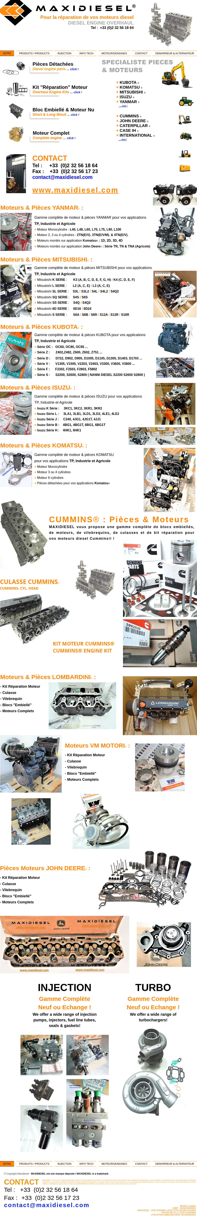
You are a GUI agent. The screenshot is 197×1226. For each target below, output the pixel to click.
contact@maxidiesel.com (46, 1205)
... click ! (122, 106)
